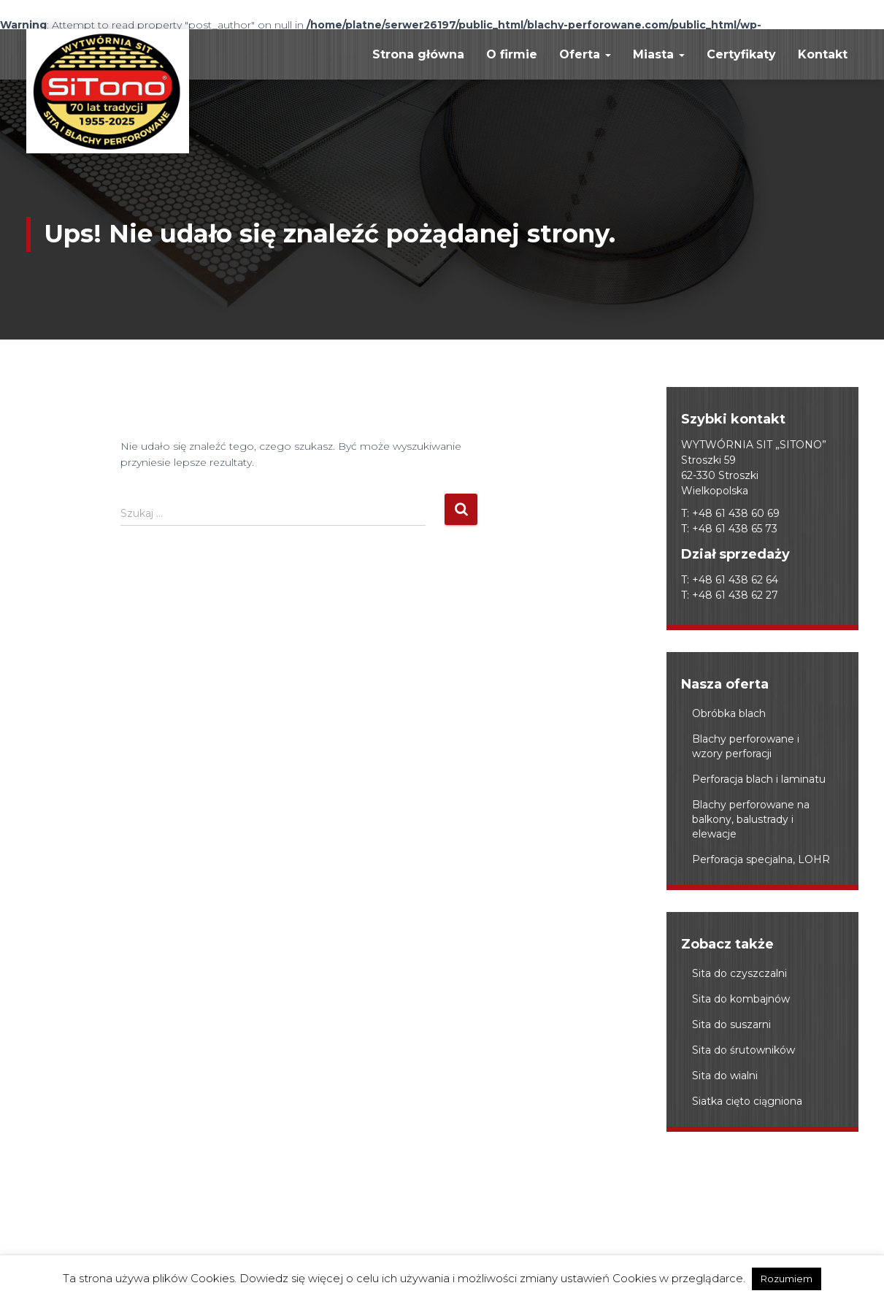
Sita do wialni (725, 1075)
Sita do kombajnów (741, 998)
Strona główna (418, 54)
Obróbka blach (729, 713)
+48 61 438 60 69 (736, 513)
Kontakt (823, 54)
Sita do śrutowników (743, 1050)
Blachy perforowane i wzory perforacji (745, 746)
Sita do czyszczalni (739, 973)
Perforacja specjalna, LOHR (761, 859)
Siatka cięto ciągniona (747, 1101)
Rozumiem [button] (786, 1278)
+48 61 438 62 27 (735, 595)
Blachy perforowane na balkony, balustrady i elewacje (751, 819)
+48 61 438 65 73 (734, 528)
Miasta (659, 54)
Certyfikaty (741, 54)
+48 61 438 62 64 (735, 579)
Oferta (585, 54)
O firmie (511, 54)
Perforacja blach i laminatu (759, 779)
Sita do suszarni (731, 1024)
